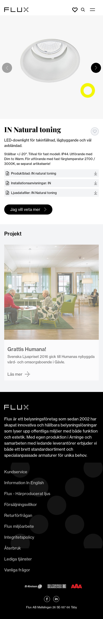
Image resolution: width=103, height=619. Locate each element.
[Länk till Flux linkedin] (56, 599)
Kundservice (15, 471)
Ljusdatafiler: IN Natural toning (34, 193)
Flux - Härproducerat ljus (27, 493)
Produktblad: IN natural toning (33, 173)
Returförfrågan (18, 515)
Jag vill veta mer (25, 209)
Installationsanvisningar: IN (31, 183)
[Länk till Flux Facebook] (47, 599)
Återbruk (12, 548)
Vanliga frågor (17, 569)
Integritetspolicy (19, 537)
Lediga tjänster (18, 558)
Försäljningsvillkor (20, 504)
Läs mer (14, 375)
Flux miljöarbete (19, 526)
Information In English (24, 482)
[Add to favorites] (95, 131)
